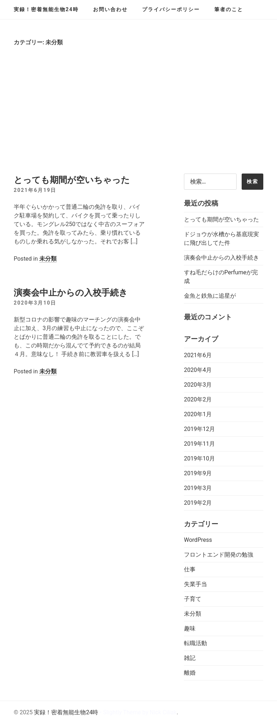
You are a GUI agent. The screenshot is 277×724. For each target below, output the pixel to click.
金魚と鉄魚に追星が (210, 295)
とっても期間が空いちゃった (72, 180)
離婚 (189, 672)
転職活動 (195, 643)
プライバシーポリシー (171, 9)
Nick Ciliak (163, 712)
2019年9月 (198, 473)
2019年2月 (198, 502)
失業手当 (195, 584)
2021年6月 (198, 355)
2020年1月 (198, 414)
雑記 (189, 658)
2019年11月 (199, 443)
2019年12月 (199, 429)
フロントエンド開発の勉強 (218, 554)
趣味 (189, 628)
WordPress (198, 539)
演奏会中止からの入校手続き (71, 293)
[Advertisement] (138, 119)
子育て (192, 598)
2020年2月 (198, 399)
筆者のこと (228, 9)
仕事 (189, 569)
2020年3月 (198, 384)
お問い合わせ (110, 9)
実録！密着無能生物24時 (46, 9)
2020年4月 (198, 370)
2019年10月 (199, 458)
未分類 (48, 258)
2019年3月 (198, 488)
